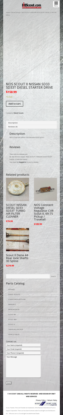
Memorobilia (13, 309)
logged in (22, 162)
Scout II (11, 324)
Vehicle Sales (13, 334)
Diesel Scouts (15, 12)
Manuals (12, 304)
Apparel (11, 289)
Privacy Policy (41, 400)
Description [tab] (13, 123)
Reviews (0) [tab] (12, 127)
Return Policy (52, 400)
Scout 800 (12, 319)
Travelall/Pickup (15, 329)
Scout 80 (12, 314)
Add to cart (14, 103)
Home (8, 12)
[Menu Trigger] (56, 4)
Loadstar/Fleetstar (16, 299)
